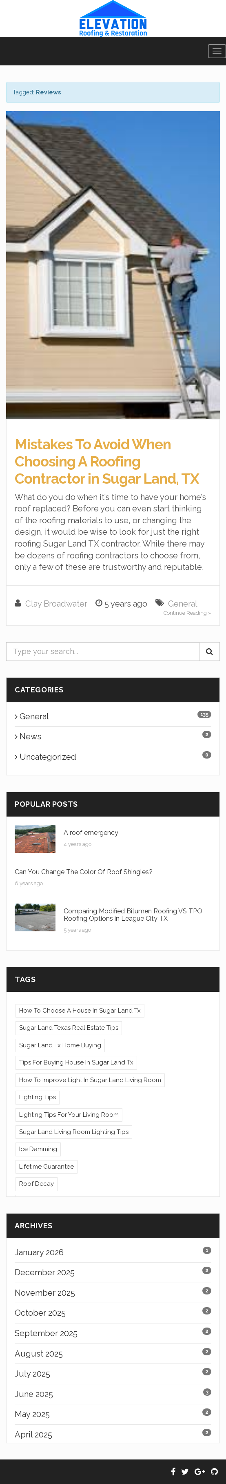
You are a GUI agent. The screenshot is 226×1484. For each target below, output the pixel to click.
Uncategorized (45, 757)
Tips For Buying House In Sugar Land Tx (76, 1062)
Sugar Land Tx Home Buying (60, 1045)
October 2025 (40, 1313)
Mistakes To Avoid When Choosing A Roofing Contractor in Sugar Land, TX (107, 461)
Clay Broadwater (56, 604)
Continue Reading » (187, 613)
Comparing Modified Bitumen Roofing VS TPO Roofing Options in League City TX (133, 914)
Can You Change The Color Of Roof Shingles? (84, 872)
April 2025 (33, 1434)
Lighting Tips (37, 1097)
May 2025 (32, 1414)
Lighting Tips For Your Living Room (69, 1114)
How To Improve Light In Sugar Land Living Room (90, 1080)
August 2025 (39, 1354)
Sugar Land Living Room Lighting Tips (74, 1132)
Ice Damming (38, 1149)
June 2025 (34, 1394)
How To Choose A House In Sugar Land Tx (80, 1010)
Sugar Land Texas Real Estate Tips (68, 1027)
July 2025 (32, 1374)
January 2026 (39, 1252)
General (182, 604)
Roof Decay (36, 1183)
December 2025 (45, 1272)
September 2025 (46, 1333)
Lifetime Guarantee (46, 1166)
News (28, 736)
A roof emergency (91, 833)
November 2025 (45, 1293)
